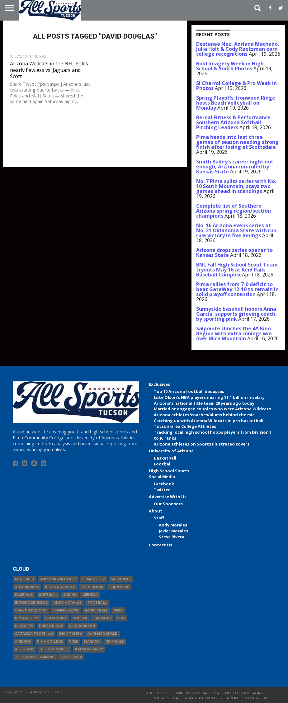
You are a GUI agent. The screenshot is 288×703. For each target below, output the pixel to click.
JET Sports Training (34, 657)
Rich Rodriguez (60, 587)
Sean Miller (93, 579)
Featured (24, 579)
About (155, 511)
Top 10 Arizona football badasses (189, 391)
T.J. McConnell (54, 649)
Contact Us (160, 545)
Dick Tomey (70, 634)
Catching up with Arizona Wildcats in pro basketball (208, 420)
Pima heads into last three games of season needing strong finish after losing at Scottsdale (237, 142)
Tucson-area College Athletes (185, 426)
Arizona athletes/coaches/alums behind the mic (204, 415)
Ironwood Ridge (31, 603)
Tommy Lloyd (66, 610)
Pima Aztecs (27, 618)
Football (163, 464)
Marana (92, 641)
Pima (118, 610)
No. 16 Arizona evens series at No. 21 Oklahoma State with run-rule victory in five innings (237, 230)
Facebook (164, 484)
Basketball (165, 458)
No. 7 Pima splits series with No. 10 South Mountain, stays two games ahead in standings (236, 186)
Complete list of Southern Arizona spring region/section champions (233, 210)
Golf (73, 641)
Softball (48, 595)
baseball (24, 595)
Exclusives (159, 384)
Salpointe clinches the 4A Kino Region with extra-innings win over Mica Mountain (234, 333)
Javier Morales (173, 531)
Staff (159, 518)
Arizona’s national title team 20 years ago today (204, 403)
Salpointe (121, 579)
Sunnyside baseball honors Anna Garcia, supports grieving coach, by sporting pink (236, 313)
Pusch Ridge (51, 626)
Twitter (162, 490)
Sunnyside (119, 587)
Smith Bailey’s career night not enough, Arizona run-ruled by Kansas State (234, 166)
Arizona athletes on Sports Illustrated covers (201, 444)
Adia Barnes (27, 587)
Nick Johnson (82, 626)
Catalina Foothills (34, 634)
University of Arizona (171, 451)
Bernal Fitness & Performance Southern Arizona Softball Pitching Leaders (233, 122)
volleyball (56, 618)
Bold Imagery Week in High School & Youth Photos (230, 66)
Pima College (50, 641)
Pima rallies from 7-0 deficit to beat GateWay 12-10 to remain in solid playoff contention (237, 289)
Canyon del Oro (31, 610)
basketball (96, 610)
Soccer (80, 618)
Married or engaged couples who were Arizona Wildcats (212, 409)
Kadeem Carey (89, 649)
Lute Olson (92, 587)
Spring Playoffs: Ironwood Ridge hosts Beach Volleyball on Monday (235, 102)
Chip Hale (115, 641)
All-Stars (24, 649)
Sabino (70, 595)
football (96, 603)
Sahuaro (102, 618)
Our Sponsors (168, 504)
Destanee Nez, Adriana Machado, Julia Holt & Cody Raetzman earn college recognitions (237, 48)
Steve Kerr (71, 657)
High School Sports (169, 471)
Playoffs (24, 626)
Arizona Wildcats (58, 579)
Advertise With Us (167, 496)
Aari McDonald (102, 634)
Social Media (162, 476)
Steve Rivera (171, 537)
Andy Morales (173, 525)
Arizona (23, 641)
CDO (121, 618)
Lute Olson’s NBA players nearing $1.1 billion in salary (209, 397)
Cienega (90, 595)
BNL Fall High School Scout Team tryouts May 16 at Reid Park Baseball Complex (237, 269)
